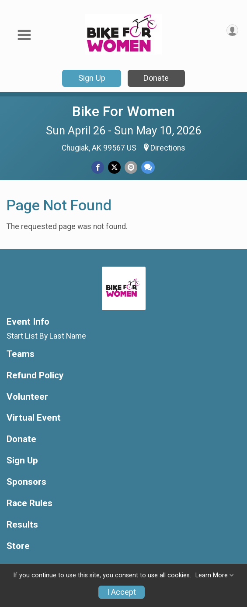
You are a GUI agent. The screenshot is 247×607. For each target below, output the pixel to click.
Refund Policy (35, 375)
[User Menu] (232, 30)
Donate (156, 77)
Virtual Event (34, 418)
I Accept (121, 592)
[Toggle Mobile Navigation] (24, 35)
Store (18, 546)
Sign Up (91, 77)
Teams (21, 354)
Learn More (211, 575)
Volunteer (27, 397)
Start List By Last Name (46, 336)
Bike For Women (123, 111)
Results (22, 525)
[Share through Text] (148, 167)
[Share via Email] (131, 167)
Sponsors (26, 482)
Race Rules (29, 503)
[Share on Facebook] (97, 167)
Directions (167, 148)
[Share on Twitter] (114, 167)
